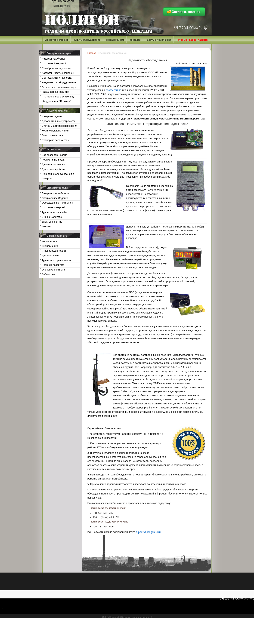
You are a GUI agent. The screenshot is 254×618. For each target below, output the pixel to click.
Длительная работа (53, 169)
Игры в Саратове (52, 217)
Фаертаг (46, 226)
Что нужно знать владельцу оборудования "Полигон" (58, 99)
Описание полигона (53, 269)
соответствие (113, 90)
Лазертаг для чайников (55, 193)
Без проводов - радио (54, 154)
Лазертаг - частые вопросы (58, 73)
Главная (91, 53)
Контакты (135, 39)
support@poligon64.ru (148, 532)
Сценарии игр (50, 246)
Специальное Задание (55, 198)
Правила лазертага (53, 264)
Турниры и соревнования (56, 260)
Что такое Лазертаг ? (54, 63)
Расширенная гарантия (55, 91)
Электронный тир (52, 221)
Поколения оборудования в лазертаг (58, 176)
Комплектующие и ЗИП (55, 130)
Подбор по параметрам (55, 140)
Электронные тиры (53, 135)
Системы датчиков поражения (59, 125)
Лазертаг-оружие (52, 116)
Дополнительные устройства (59, 121)
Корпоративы (49, 241)
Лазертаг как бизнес (53, 58)
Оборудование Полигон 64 (57, 202)
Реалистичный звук (53, 159)
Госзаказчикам (115, 39)
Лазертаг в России (56, 39)
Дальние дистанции (53, 164)
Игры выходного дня (54, 250)
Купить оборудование (86, 39)
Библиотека (48, 274)
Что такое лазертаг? (53, 207)
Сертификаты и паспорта (57, 77)
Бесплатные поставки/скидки (59, 87)
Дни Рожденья (50, 255)
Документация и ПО (159, 39)
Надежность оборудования (59, 82)
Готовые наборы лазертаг (192, 39)
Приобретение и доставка (57, 68)
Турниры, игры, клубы (54, 212)
